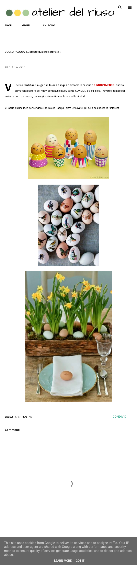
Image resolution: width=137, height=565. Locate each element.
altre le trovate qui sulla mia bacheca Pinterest (92, 108)
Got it (80, 560)
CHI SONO (49, 25)
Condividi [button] (120, 416)
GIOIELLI (27, 25)
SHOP (8, 25)
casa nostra (23, 416)
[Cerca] (119, 7)
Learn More (63, 560)
